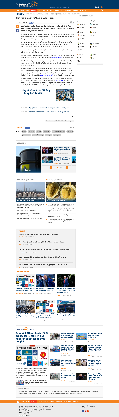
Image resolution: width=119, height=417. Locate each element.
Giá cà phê (66, 391)
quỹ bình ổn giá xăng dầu (58, 131)
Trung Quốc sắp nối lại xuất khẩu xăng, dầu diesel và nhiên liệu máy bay (30, 199)
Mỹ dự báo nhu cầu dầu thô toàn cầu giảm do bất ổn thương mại (49, 108)
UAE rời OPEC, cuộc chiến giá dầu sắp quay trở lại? (51, 148)
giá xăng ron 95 (26, 135)
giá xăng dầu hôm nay (37, 135)
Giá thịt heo (39, 393)
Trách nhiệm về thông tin (24, 415)
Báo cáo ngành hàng (63, 14)
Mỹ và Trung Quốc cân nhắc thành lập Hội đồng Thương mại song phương (41, 242)
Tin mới (22, 231)
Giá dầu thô (31, 131)
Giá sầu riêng (32, 393)
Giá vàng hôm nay (23, 391)
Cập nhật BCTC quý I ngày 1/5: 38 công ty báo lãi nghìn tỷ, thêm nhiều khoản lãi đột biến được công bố (45, 316)
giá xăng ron (57, 135)
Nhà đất (21, 237)
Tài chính (59, 319)
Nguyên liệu (39, 14)
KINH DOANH (75, 10)
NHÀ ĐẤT (52, 10)
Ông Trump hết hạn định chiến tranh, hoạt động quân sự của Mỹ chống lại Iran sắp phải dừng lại (66, 290)
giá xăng (39, 131)
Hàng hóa (20, 14)
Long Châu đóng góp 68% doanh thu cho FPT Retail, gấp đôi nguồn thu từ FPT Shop (36, 382)
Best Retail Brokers (60, 393)
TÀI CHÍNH (45, 10)
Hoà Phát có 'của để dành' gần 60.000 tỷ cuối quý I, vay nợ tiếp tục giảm (25, 316)
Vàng (46, 14)
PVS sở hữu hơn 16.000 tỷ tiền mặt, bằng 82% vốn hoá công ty (95, 335)
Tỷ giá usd (39, 391)
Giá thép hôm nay (23, 393)
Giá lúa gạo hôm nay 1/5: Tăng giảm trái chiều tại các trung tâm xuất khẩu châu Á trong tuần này (61, 205)
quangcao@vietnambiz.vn (92, 408)
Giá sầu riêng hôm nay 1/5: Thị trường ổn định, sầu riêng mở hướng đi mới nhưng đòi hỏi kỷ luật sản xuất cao (61, 221)
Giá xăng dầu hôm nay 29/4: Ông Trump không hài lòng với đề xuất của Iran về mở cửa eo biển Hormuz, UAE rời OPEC (30, 206)
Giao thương (76, 14)
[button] (50, 167)
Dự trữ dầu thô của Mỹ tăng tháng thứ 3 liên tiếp (36, 92)
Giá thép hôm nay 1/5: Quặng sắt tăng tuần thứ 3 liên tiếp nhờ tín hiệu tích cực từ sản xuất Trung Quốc (61, 210)
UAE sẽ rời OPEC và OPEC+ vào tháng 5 (51, 158)
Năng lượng (30, 14)
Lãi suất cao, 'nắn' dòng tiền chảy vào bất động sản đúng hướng (38, 234)
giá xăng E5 (70, 131)
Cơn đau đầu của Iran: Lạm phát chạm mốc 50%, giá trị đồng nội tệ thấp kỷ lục (43, 265)
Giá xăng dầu (94, 391)
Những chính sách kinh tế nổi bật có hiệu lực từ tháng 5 (68, 375)
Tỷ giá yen (46, 391)
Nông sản (53, 14)
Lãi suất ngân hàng (85, 391)
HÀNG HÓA (33, 10)
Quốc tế (75, 153)
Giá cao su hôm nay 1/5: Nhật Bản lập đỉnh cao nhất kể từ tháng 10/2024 (60, 215)
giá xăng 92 (48, 135)
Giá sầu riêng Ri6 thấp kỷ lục (56, 200)
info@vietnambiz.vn (26, 413)
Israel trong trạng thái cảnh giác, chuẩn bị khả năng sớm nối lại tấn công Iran (42, 257)
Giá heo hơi (60, 391)
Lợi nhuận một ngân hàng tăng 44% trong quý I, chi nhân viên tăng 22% (66, 315)
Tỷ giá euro (53, 391)
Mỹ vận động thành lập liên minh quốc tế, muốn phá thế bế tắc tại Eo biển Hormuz (95, 376)
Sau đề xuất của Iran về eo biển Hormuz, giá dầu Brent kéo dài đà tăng (30, 214)
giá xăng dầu (47, 131)
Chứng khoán (22, 252)
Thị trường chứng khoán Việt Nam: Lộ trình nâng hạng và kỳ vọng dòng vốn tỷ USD (44, 249)
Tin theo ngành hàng (85, 16)
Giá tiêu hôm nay (75, 391)
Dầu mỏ (28, 170)
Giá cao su (51, 393)
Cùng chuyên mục (54, 180)
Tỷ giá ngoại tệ (32, 391)
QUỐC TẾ (39, 10)
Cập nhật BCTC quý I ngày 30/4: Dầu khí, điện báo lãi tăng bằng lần (25, 289)
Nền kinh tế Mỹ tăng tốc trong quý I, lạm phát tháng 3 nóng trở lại (68, 335)
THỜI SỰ (22, 10)
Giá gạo (45, 393)
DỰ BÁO (27, 10)
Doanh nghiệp (19, 293)
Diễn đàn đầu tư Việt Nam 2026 (74, 393)
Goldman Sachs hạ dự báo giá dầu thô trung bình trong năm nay (49, 112)
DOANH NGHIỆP (67, 10)
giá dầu (24, 131)
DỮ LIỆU (82, 10)
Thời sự (63, 380)
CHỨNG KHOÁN (58, 10)
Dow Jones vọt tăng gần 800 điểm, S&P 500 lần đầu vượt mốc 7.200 (45, 289)
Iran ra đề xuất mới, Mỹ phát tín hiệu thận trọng (29, 218)
